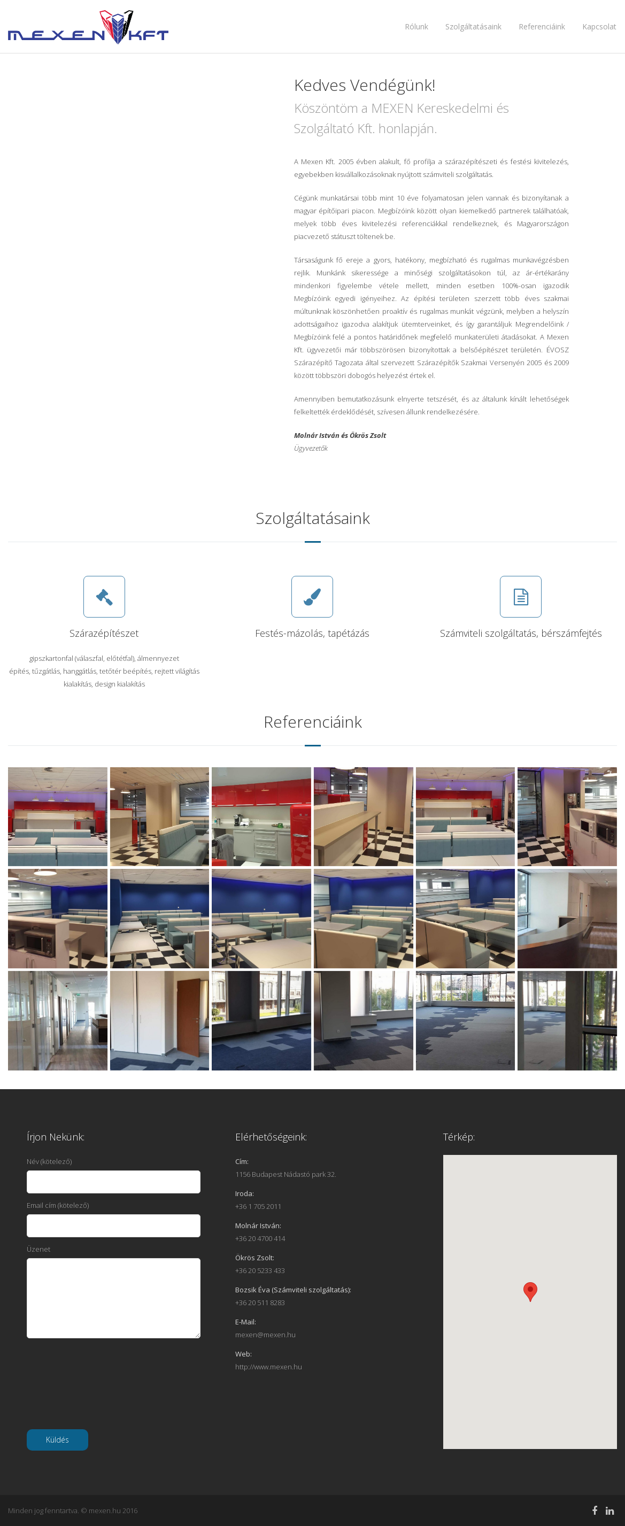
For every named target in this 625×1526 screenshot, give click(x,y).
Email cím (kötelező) (113, 1218)
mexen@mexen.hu (265, 1334)
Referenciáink (542, 26)
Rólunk (416, 26)
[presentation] (108, 1390)
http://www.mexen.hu (268, 1366)
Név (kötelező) (113, 1175)
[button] (530, 1292)
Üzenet (113, 1291)
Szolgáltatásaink (473, 26)
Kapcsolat (599, 26)
